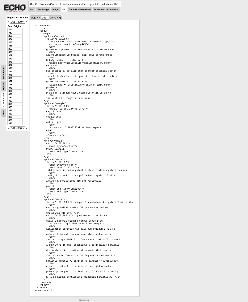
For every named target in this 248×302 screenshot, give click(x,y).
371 (10, 62)
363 (10, 36)
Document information (106, 9)
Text (32, 9)
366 (10, 45)
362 (10, 32)
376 (10, 78)
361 (10, 29)
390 (10, 123)
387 (10, 113)
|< (38, 17)
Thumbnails (3, 72)
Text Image (43, 9)
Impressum (84, 300)
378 (10, 84)
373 (10, 68)
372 (10, 65)
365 (10, 42)
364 (10, 39)
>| (60, 17)
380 (10, 91)
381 (10, 94)
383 (10, 100)
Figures (3, 86)
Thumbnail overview (80, 9)
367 (10, 49)
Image (55, 9)
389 (10, 120)
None (3, 112)
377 (10, 81)
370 (10, 58)
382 (10, 97)
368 (10, 52)
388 (10, 117)
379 (10, 88)
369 (10, 55)
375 (10, 75)
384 (10, 104)
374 (10, 71)
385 (10, 107)
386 (10, 110)
